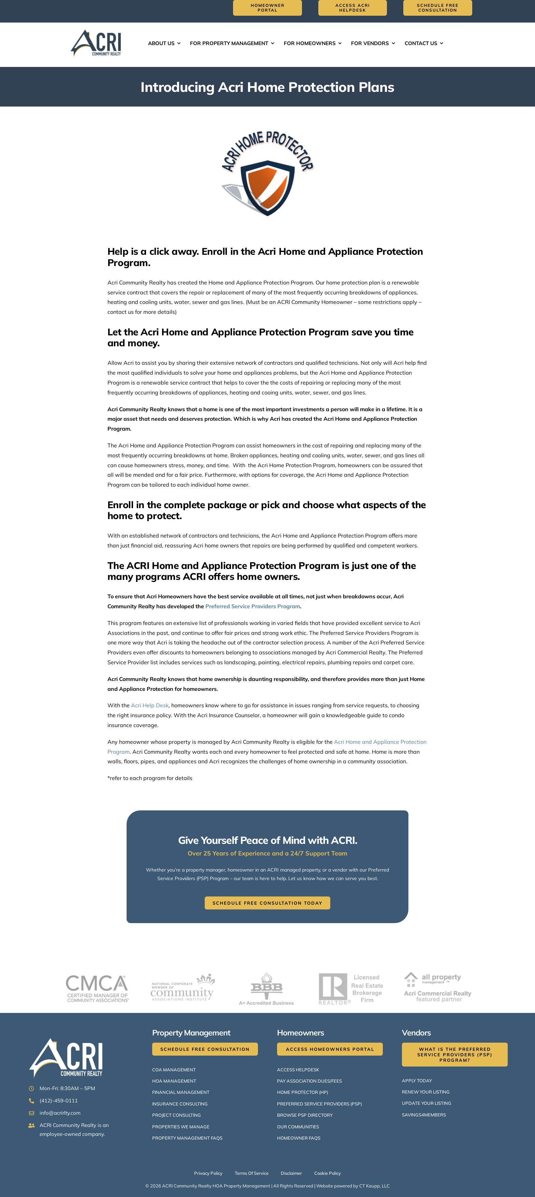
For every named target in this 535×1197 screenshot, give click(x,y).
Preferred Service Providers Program (252, 606)
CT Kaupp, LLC (374, 1185)
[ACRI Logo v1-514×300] (97, 28)
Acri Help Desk (150, 705)
